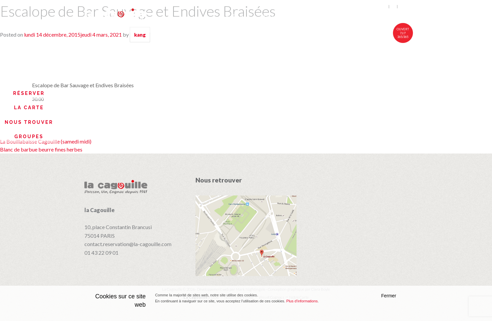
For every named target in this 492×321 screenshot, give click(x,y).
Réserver (29, 93)
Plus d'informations (302, 301)
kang (140, 35)
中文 (403, 7)
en (385, 7)
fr (393, 7)
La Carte (29, 107)
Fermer (388, 295)
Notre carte (284, 15)
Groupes (28, 136)
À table (238, 15)
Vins (323, 15)
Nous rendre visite (375, 15)
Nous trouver (29, 122)
